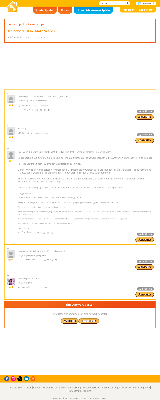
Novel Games (12, 6)
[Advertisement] (80, 66)
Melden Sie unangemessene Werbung (62, 387)
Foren (65, 10)
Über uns (126, 387)
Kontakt (37, 387)
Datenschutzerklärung (80, 390)
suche (127, 3)
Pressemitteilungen (110, 387)
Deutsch (147, 3)
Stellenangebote (141, 387)
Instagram (14, 378)
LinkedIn (27, 379)
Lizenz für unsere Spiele (93, 10)
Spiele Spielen (45, 10)
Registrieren (146, 9)
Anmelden (128, 9)
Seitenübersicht (91, 387)
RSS (33, 378)
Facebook (7, 378)
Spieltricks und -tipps (31, 24)
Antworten (145, 116)
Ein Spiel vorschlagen (21, 387)
